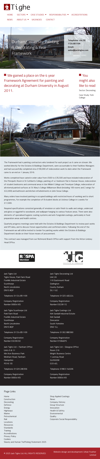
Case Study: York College (86, 96)
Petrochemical (10, 416)
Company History (57, 402)
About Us (21, 19)
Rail (5, 419)
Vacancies (37, 19)
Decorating (9, 402)
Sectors (21, 14)
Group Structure (57, 405)
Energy (7, 408)
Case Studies (37, 14)
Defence (7, 405)
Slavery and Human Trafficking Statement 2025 (25, 442)
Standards (8, 428)
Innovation (54, 408)
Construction (9, 399)
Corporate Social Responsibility (63, 419)
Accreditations (79, 14)
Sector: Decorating (87, 90)
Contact (50, 19)
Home (10, 14)
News (10, 19)
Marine (7, 413)
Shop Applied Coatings (60, 396)
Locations (8, 422)
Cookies (7, 439)
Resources (8, 425)
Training (7, 430)
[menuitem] (10, 14)
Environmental (56, 413)
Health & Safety (57, 411)
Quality (53, 416)
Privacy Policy (10, 436)
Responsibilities (57, 14)
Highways (8, 411)
